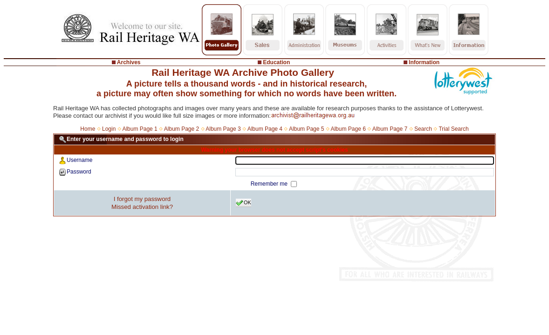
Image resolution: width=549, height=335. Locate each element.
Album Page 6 (347, 129)
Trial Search (453, 129)
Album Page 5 (306, 129)
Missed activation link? (142, 206)
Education (276, 62)
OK (243, 203)
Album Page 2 (181, 129)
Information (424, 62)
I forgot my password (142, 198)
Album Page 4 (264, 129)
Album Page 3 (223, 129)
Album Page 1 (139, 129)
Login (109, 129)
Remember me (270, 184)
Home (87, 129)
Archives (129, 62)
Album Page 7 (389, 129)
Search (423, 129)
